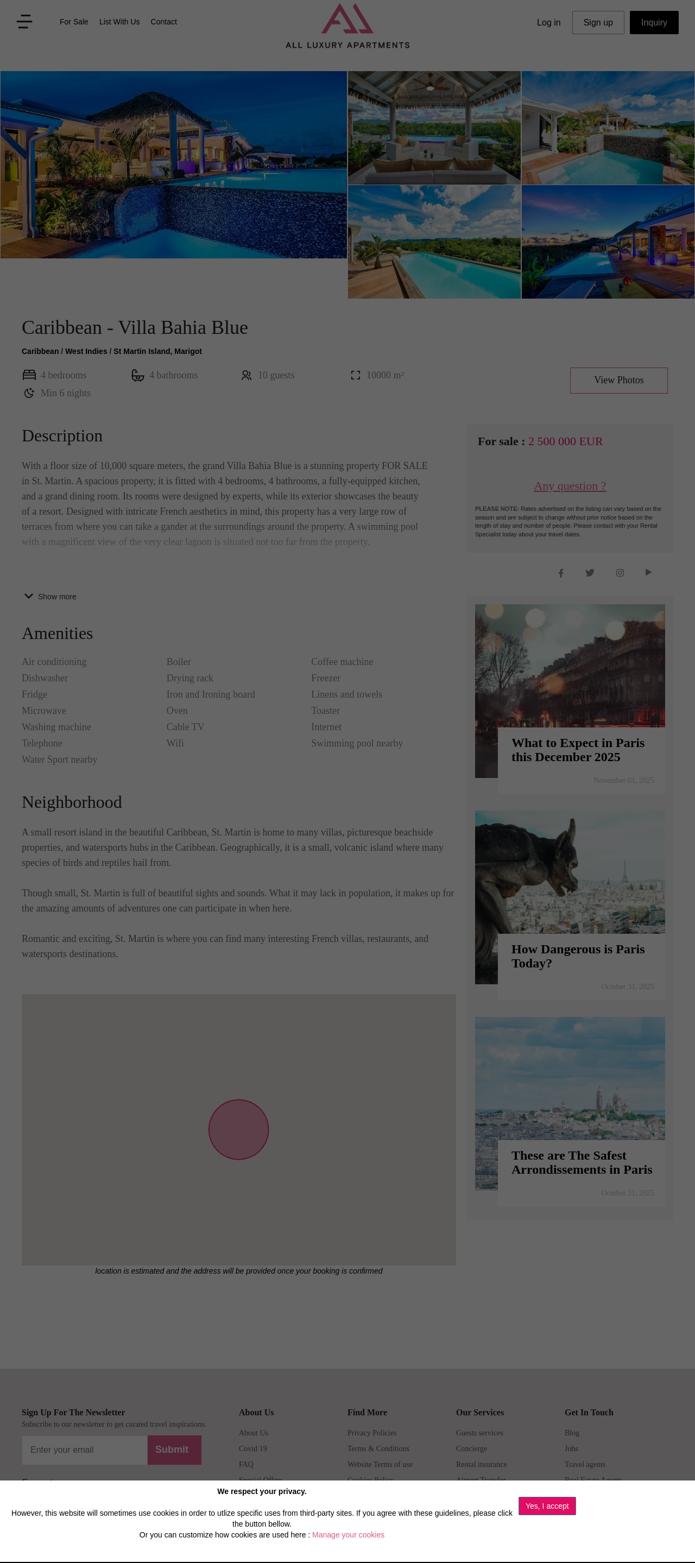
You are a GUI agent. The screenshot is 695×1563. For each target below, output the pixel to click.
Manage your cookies (348, 1534)
